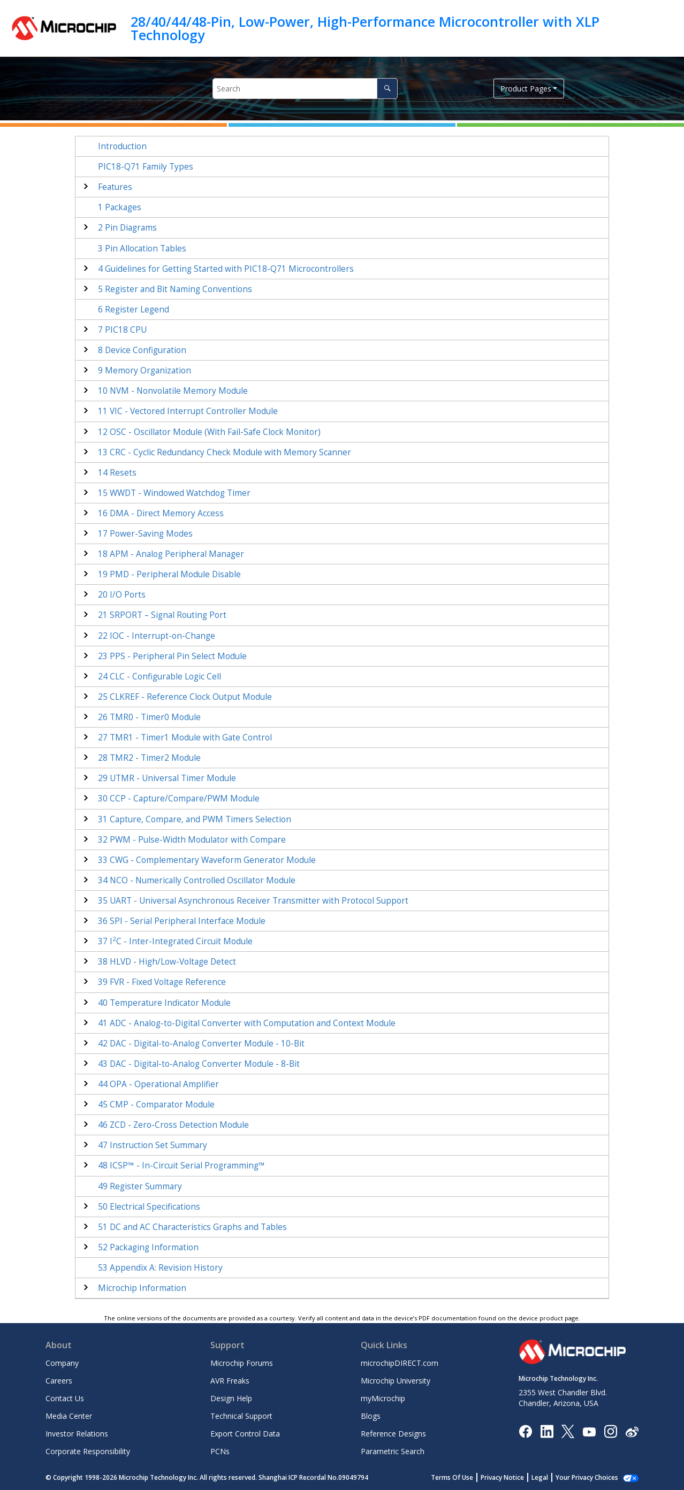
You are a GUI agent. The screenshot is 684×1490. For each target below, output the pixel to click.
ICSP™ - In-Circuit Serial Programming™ (181, 1165)
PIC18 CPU (122, 329)
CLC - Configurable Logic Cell (159, 676)
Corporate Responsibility (87, 1451)
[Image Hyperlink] (589, 1431)
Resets (117, 472)
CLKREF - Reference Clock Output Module (185, 696)
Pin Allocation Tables (142, 248)
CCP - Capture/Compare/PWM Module (179, 798)
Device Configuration (142, 350)
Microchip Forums (241, 1363)
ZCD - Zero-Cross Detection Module (173, 1124)
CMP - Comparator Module (156, 1104)
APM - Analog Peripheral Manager (171, 554)
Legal (551, 1477)
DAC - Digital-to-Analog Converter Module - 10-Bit (201, 1043)
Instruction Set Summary (152, 1145)
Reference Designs (393, 1433)
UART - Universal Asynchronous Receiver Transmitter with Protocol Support (253, 900)
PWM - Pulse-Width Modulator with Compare (192, 839)
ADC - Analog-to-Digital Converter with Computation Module (247, 1023)
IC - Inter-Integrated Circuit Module (175, 941)
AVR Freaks (229, 1381)
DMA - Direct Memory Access (161, 513)
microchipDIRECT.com (399, 1363)
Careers (58, 1381)
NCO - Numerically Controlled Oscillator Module (196, 880)
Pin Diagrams (127, 227)
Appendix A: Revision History (160, 1267)
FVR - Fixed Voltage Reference (162, 982)
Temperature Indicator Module (164, 1002)
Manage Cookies (592, 1477)
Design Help (231, 1398)
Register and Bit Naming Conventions (175, 289)
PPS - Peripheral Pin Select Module (172, 656)
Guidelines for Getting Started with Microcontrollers (226, 268)
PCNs (220, 1451)
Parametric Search (392, 1451)
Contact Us (64, 1398)
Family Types (145, 166)
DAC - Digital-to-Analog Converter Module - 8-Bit (199, 1063)
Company (62, 1363)
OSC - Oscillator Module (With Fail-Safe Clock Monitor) (209, 432)
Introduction (122, 146)
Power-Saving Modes (145, 533)
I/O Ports (122, 594)
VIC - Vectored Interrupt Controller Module (188, 411)
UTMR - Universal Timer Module (167, 778)
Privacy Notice (514, 1477)
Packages (119, 207)
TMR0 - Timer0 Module (149, 717)
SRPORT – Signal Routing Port (162, 615)
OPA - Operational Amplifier (158, 1084)
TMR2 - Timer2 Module (149, 757)
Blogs (371, 1416)
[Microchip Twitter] (567, 1430)
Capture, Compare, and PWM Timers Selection (194, 819)
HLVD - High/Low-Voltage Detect (167, 961)
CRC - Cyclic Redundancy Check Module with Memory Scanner (224, 452)
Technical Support (241, 1416)
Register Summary (140, 1186)
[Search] (387, 88)
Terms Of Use (464, 1477)
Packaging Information (148, 1247)
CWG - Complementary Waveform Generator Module (207, 860)
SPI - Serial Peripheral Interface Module (181, 921)
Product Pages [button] (525, 88)
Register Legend (133, 309)
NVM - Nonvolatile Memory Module (173, 390)
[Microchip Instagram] (610, 1430)
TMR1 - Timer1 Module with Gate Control (185, 737)
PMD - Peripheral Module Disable (169, 574)
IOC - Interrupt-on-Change (156, 635)
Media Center (68, 1416)
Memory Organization (144, 370)
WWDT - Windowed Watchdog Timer (174, 493)
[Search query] (305, 88)
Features (115, 187)
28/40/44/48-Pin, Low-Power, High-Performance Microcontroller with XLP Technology (365, 28)
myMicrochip (383, 1398)
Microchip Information (142, 1288)
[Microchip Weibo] (632, 1431)
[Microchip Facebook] (525, 1430)
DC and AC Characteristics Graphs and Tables (192, 1227)
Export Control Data (245, 1433)
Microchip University (395, 1381)
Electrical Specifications (149, 1206)
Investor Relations (76, 1433)
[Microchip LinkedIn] (546, 1430)
